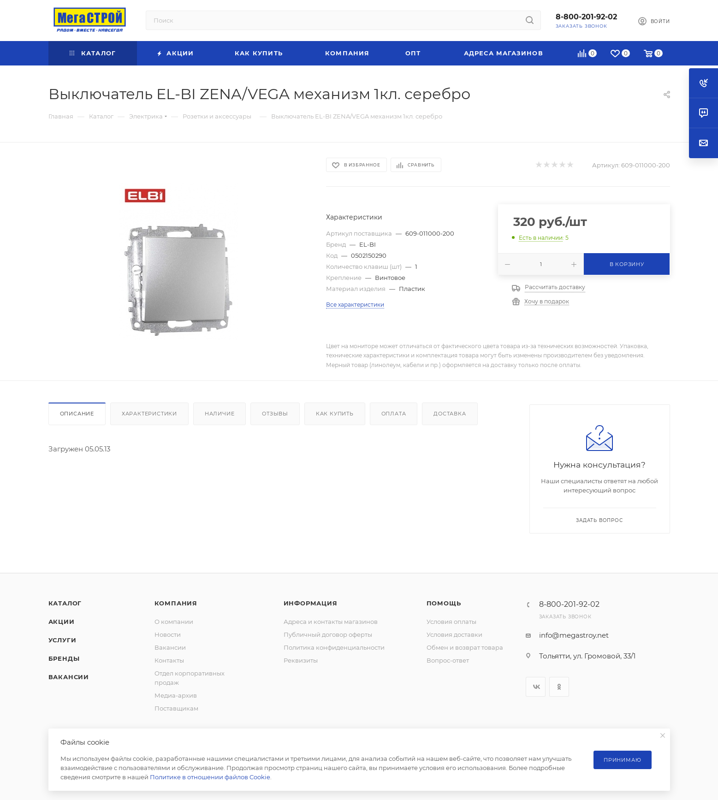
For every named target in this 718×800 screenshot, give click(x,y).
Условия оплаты (451, 621)
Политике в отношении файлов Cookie (210, 777)
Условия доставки (454, 634)
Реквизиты (301, 660)
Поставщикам (176, 708)
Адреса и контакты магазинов (331, 621)
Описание (77, 413)
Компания (175, 603)
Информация (311, 603)
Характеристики (149, 413)
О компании (173, 621)
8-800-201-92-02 (586, 16)
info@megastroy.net (574, 635)
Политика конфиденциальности (334, 647)
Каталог (65, 603)
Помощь (444, 603)
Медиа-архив (175, 695)
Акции (61, 621)
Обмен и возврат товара (465, 647)
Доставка (449, 413)
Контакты (169, 660)
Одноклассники (559, 687)
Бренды (64, 658)
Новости (167, 634)
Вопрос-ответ (448, 660)
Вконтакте (536, 687)
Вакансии (68, 677)
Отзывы (275, 413)
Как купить (335, 413)
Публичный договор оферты (328, 634)
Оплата (393, 413)
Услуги (62, 640)
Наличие (220, 413)
